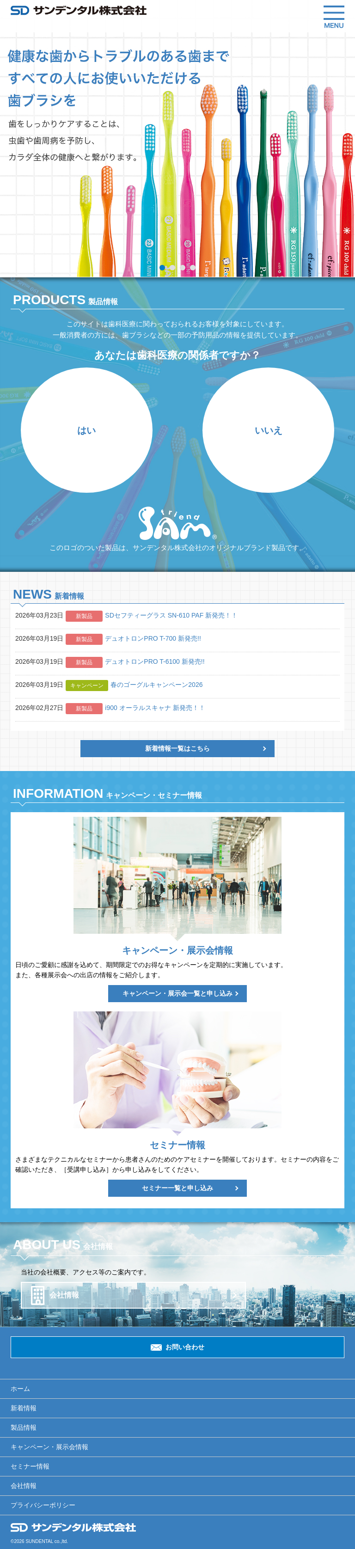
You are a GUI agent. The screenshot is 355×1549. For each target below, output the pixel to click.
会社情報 (64, 1295)
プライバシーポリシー (43, 1505)
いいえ (268, 430)
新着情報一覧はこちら (177, 748)
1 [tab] (162, 267)
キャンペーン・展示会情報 (49, 1447)
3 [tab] (182, 267)
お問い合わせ (184, 1347)
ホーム (20, 1388)
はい (86, 430)
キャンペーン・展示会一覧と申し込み (177, 993)
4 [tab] (193, 267)
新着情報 (24, 1408)
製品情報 (24, 1427)
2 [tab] (172, 267)
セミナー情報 (30, 1466)
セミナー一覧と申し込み (177, 1188)
